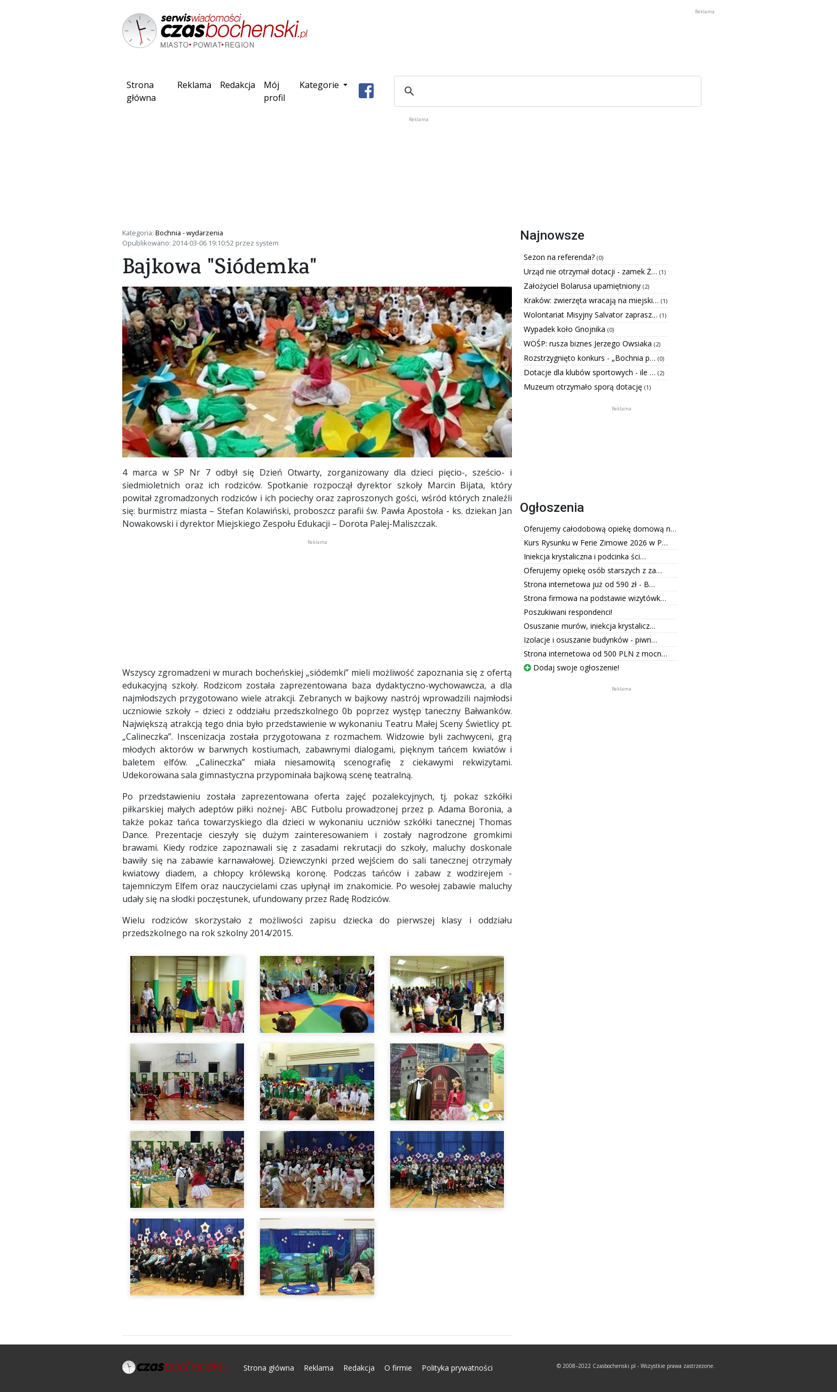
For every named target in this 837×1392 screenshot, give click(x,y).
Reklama (194, 85)
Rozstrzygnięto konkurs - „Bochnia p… (591, 358)
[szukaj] (546, 91)
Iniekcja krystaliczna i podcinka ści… (585, 556)
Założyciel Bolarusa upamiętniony (583, 286)
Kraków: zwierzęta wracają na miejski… (592, 300)
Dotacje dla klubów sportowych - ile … (591, 372)
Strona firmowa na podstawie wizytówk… (595, 598)
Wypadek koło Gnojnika (565, 329)
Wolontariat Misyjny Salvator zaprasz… (592, 315)
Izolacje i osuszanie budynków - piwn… (590, 640)
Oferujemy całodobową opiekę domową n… (600, 529)
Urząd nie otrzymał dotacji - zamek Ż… (591, 271)
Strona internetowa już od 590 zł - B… (589, 584)
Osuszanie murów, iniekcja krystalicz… (590, 626)
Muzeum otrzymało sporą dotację (584, 387)
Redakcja (237, 85)
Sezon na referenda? (560, 257)
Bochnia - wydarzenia (189, 233)
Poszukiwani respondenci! (568, 612)
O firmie (398, 1368)
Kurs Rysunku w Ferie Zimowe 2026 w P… (596, 542)
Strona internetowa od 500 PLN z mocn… (595, 653)
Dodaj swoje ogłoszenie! (571, 667)
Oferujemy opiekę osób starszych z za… (593, 570)
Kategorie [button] (320, 85)
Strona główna (150, 91)
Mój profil (274, 91)
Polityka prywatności (457, 1368)
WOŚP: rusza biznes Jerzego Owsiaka (589, 343)
